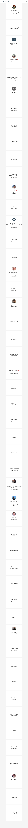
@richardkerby (14, 666)
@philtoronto (14, 617)
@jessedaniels (14, 339)
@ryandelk (14, 682)
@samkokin (14, 699)
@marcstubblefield (14, 489)
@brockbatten (14, 110)
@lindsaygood (14, 453)
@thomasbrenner (14, 781)
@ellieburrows (14, 241)
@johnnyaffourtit (14, 355)
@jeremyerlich (14, 388)
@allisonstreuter (14, 44)
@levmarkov (14, 437)
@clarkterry (14, 194)
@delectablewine (14, 227)
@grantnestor (14, 290)
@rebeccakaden (14, 650)
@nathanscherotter (14, 568)
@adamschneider (14, 13)
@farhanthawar (14, 257)
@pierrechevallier (14, 633)
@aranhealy (14, 80)
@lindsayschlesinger (14, 470)
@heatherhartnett (14, 322)
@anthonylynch (14, 61)
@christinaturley (14, 177)
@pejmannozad (14, 601)
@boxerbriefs (14, 93)
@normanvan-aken (14, 584)
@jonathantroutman (14, 373)
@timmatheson (14, 797)
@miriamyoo (14, 535)
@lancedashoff (14, 421)
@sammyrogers (14, 715)
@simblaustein (14, 748)
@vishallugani (14, 813)
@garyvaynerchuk (14, 276)
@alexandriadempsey (14, 28)
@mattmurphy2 (14, 519)
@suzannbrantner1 (14, 764)
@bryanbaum (14, 126)
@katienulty (14, 404)
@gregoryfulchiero (14, 306)
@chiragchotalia (14, 159)
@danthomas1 (14, 208)
